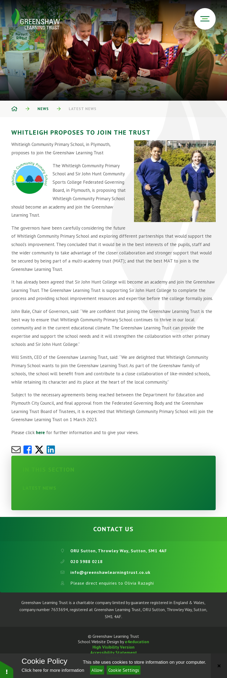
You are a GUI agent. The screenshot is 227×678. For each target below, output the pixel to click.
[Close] (219, 665)
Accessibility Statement (113, 652)
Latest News (83, 108)
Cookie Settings (123, 670)
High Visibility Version (113, 647)
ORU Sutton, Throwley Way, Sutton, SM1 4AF (118, 550)
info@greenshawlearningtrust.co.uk (110, 572)
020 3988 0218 (86, 561)
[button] (6, 669)
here (40, 432)
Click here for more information (53, 670)
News (43, 108)
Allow (97, 670)
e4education (137, 641)
